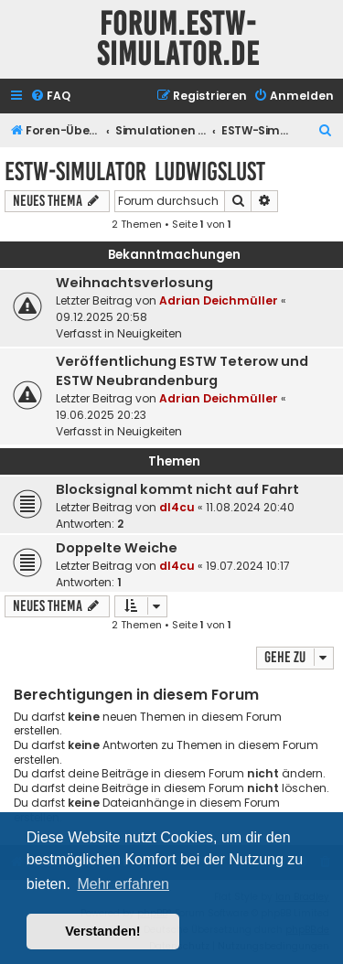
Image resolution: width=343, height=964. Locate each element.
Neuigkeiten (149, 333)
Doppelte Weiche (116, 548)
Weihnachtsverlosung (134, 282)
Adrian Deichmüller (218, 300)
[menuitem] (50, 96)
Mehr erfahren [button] (123, 884)
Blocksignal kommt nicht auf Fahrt (177, 489)
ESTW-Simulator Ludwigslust (135, 171)
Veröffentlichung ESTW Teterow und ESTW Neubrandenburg (182, 371)
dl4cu (177, 507)
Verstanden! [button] (102, 931)
